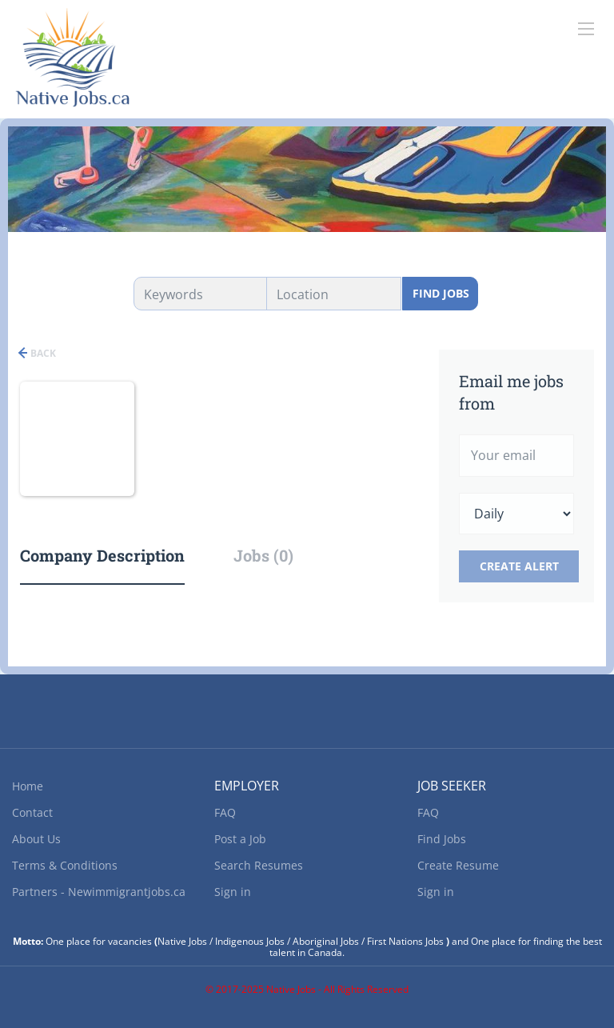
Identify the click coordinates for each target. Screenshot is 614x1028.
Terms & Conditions (65, 865)
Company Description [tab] (102, 555)
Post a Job (240, 838)
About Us (36, 838)
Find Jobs (441, 293)
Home (27, 786)
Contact (32, 812)
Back (42, 353)
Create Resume (458, 865)
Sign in (232, 891)
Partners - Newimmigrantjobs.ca (98, 891)
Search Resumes (258, 865)
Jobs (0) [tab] (263, 555)
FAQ (225, 812)
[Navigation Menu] (586, 29)
